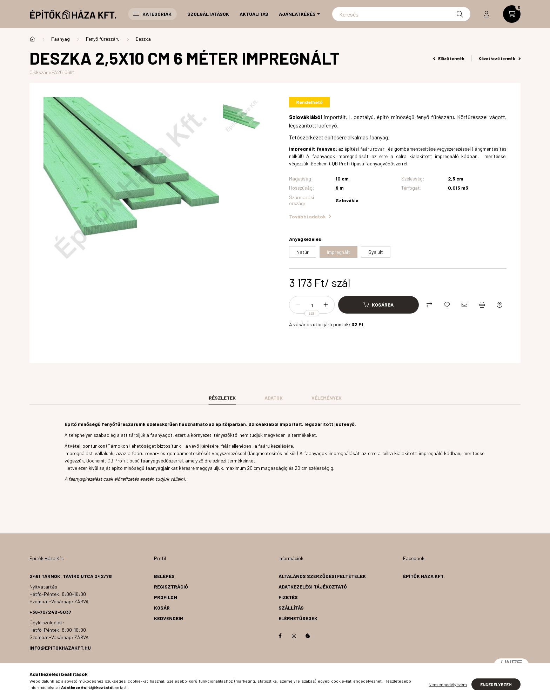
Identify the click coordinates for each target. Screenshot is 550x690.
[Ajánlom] (464, 305)
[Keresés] (401, 14)
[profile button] (486, 14)
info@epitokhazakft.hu (60, 648)
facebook (280, 636)
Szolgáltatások (208, 14)
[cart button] (512, 14)
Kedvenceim (168, 618)
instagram (294, 636)
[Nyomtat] (482, 305)
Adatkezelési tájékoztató (313, 587)
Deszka (143, 39)
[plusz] (325, 305)
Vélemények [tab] (326, 398)
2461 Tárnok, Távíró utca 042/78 (70, 576)
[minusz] (298, 305)
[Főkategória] (32, 39)
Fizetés (288, 597)
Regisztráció (171, 587)
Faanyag (60, 39)
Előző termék (449, 58)
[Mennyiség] (312, 304)
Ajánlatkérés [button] (297, 14)
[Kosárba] (378, 305)
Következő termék (499, 58)
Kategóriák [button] (152, 14)
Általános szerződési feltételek (322, 576)
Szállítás (291, 608)
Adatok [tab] (273, 398)
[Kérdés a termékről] (499, 305)
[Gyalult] (375, 252)
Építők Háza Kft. (424, 576)
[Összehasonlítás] (429, 305)
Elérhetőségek (298, 618)
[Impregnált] (338, 252)
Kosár (162, 608)
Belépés (164, 576)
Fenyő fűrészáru (103, 39)
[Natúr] (302, 252)
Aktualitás (254, 14)
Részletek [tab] (222, 398)
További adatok (310, 216)
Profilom (165, 597)
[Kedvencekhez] (447, 305)
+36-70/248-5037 (50, 612)
